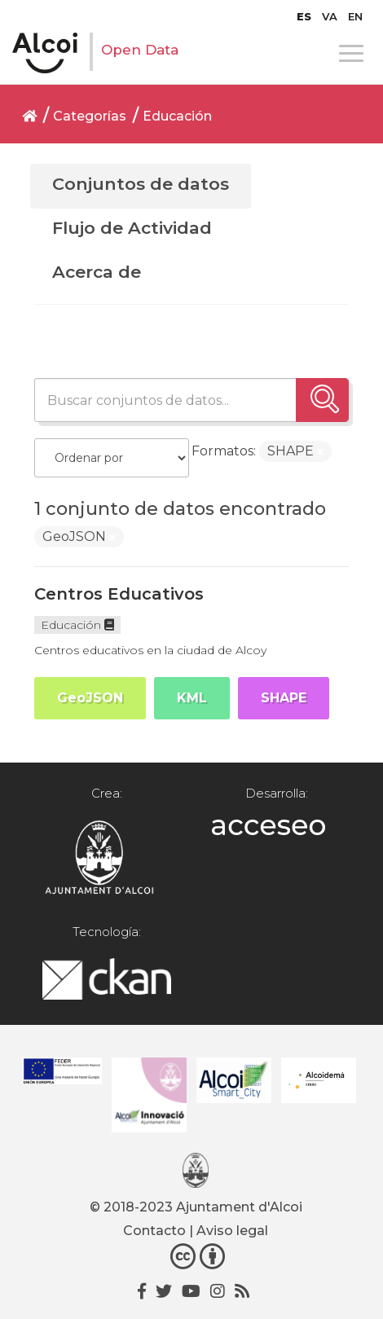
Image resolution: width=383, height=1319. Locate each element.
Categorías (89, 116)
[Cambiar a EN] (355, 16)
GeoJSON (90, 698)
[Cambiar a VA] (329, 16)
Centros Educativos (119, 594)
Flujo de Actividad (132, 228)
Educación (177, 116)
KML (192, 698)
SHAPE (283, 698)
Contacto (154, 1230)
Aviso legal (232, 1230)
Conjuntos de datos (140, 184)
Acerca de (96, 272)
